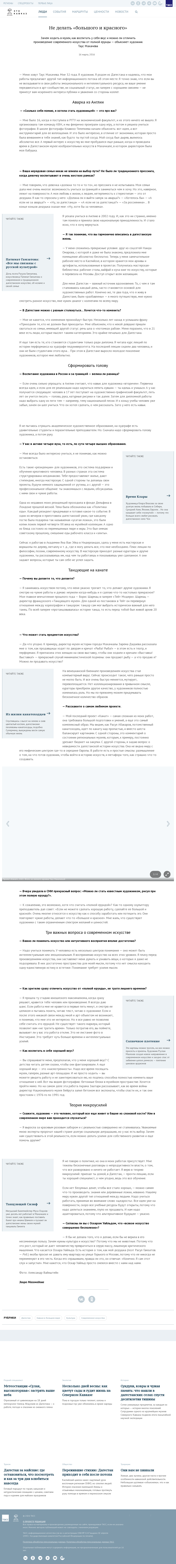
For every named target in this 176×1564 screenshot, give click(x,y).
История (125, 1380)
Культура (70, 1318)
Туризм (7, 1464)
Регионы (8, 3)
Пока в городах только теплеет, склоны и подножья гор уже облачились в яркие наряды (87, 1402)
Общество (67, 1464)
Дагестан (26, 1318)
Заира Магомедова (31, 1282)
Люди (42, 11)
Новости (121, 11)
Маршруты (80, 11)
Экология (66, 1380)
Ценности (101, 11)
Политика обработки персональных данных (44, 1541)
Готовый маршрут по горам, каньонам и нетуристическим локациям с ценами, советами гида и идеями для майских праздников (28, 1492)
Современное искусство (93, 1318)
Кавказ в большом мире (48, 1318)
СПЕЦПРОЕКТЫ (25, 3)
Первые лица (45, 3)
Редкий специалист (13, 1380)
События (59, 11)
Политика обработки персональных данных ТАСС (90, 1541)
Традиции (125, 1464)
